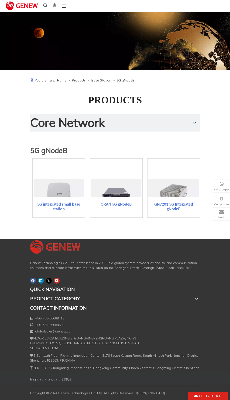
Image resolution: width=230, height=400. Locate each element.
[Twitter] (49, 281)
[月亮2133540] (115, 41)
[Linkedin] (41, 281)
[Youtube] (57, 281)
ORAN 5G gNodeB (116, 204)
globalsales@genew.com (54, 331)
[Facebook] (33, 281)
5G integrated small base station (58, 206)
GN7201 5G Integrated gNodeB (173, 206)
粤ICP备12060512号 (150, 393)
